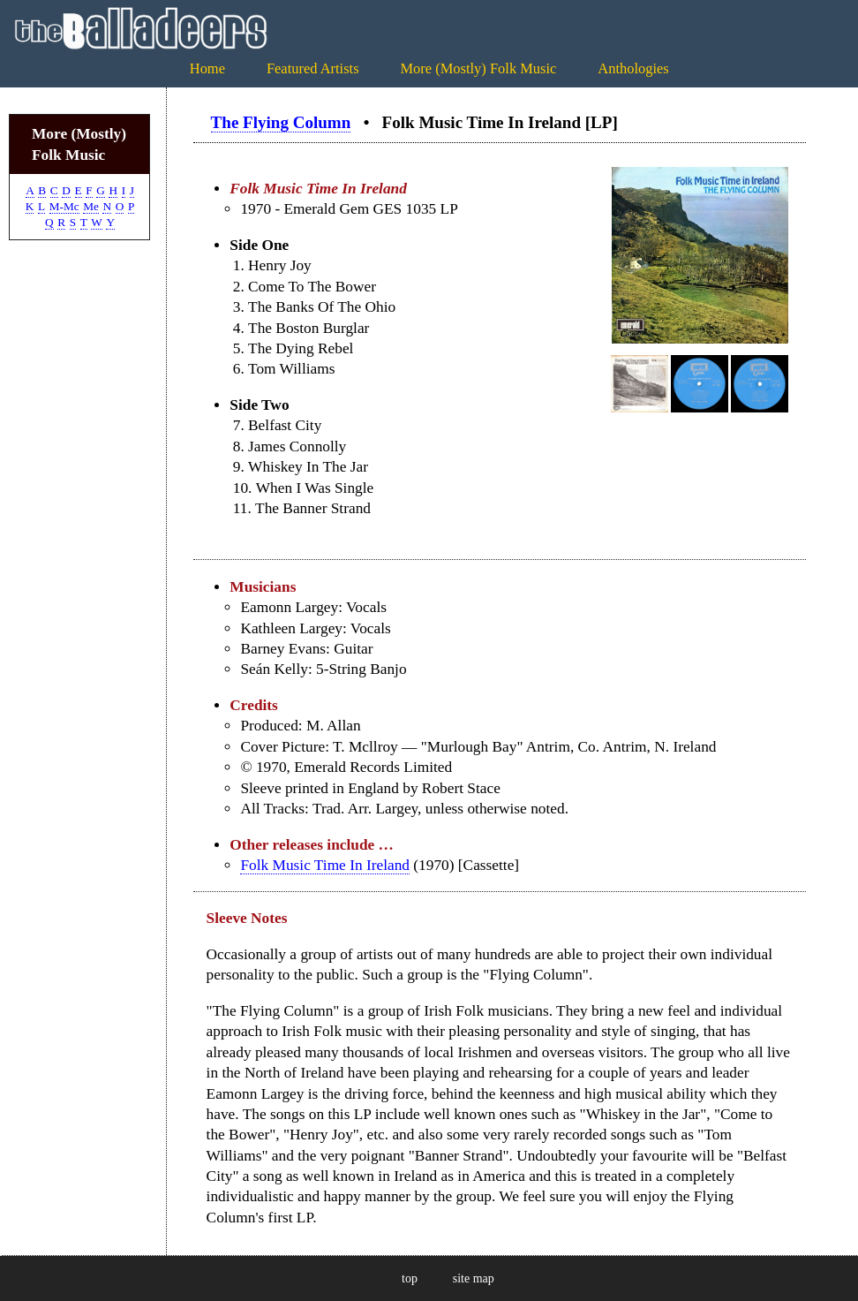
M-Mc (64, 206)
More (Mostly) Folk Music (478, 68)
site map (473, 1278)
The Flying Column (281, 122)
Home (207, 68)
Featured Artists (313, 68)
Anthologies (633, 68)
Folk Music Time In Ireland (325, 865)
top (410, 1278)
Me (91, 206)
